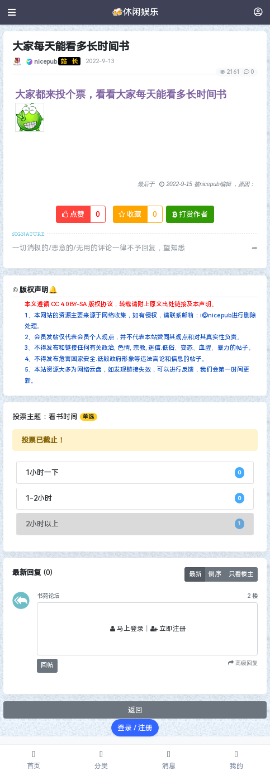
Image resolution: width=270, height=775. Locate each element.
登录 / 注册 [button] (135, 728)
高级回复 (246, 662)
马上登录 (127, 629)
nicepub (45, 61)
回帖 (47, 665)
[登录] (258, 12)
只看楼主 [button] (241, 574)
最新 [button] (195, 574)
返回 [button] (135, 710)
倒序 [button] (215, 574)
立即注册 (168, 629)
